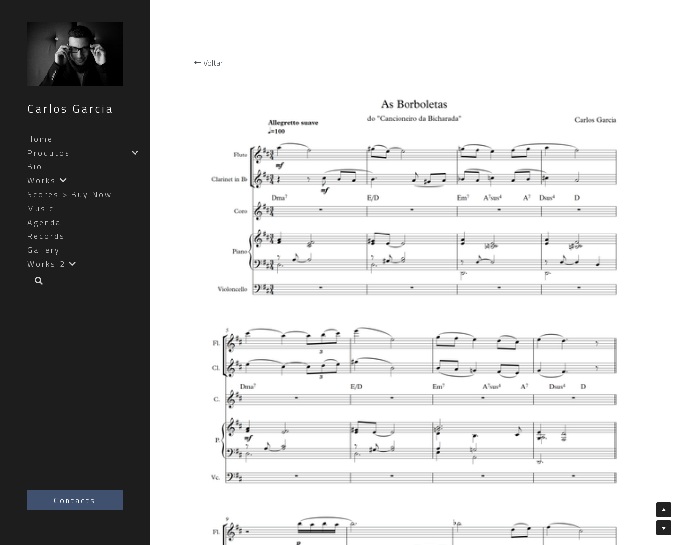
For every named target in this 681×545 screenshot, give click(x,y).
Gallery (43, 250)
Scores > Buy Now (69, 194)
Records (46, 236)
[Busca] (35, 281)
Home (40, 139)
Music (40, 208)
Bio (35, 166)
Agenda (44, 222)
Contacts (75, 500)
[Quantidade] (603, 180)
